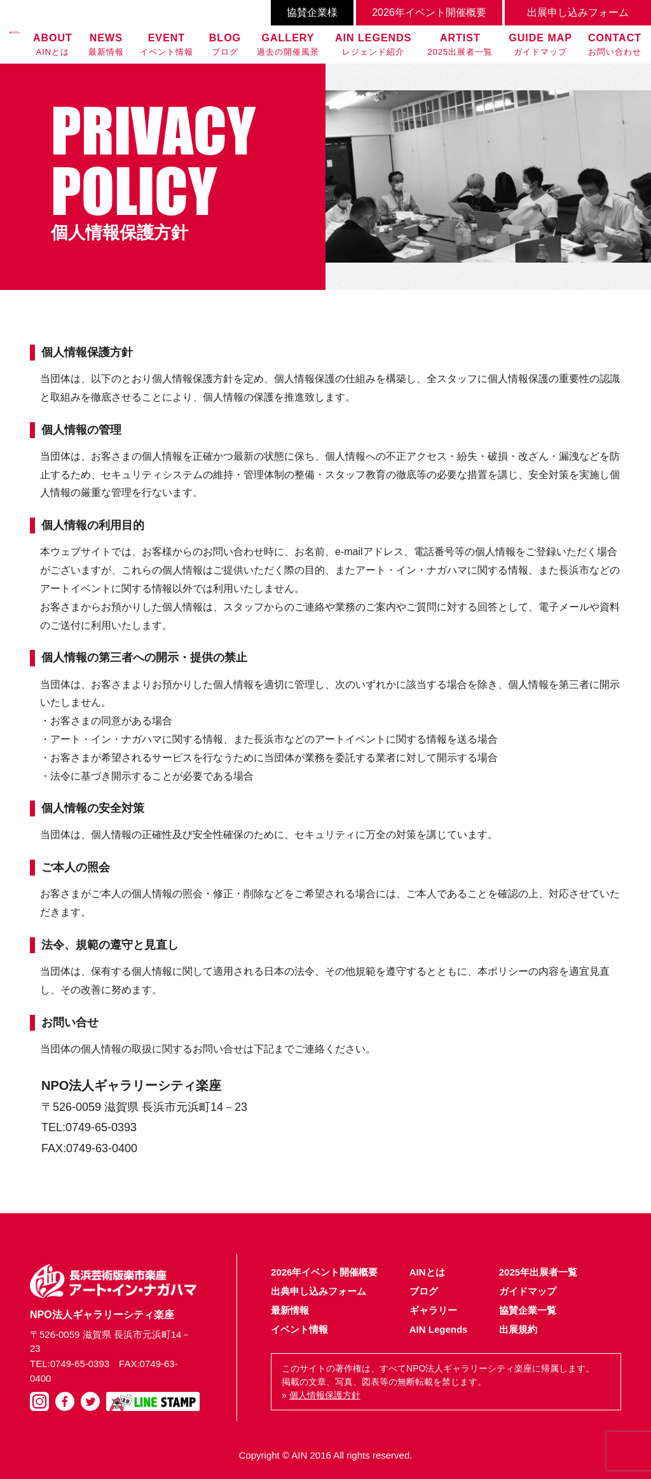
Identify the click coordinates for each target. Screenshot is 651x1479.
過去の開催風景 (288, 44)
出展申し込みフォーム (578, 12)
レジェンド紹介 (373, 44)
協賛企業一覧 (527, 1310)
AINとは (52, 44)
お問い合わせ (614, 44)
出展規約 (518, 1329)
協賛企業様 (312, 12)
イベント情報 (166, 44)
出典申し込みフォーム (318, 1291)
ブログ (225, 44)
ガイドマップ (540, 44)
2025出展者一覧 (460, 44)
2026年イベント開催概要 (429, 12)
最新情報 (106, 44)
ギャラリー (433, 1310)
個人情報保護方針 (324, 1395)
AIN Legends (438, 1329)
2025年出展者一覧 (538, 1272)
